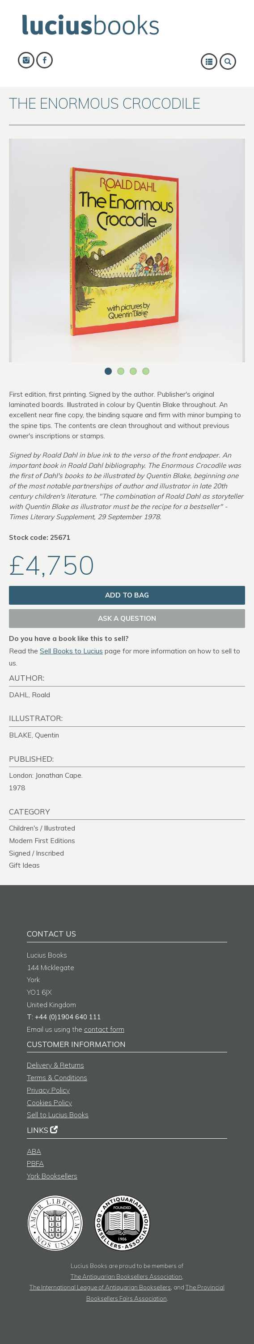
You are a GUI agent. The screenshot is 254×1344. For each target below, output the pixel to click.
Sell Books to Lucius (71, 651)
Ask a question (127, 618)
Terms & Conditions (57, 1077)
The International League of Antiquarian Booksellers (100, 1287)
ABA (34, 1151)
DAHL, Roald (29, 695)
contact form (104, 1029)
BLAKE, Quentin (34, 735)
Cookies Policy (49, 1102)
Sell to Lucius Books (58, 1115)
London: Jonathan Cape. (46, 775)
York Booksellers (52, 1176)
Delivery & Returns (55, 1065)
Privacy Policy (48, 1090)
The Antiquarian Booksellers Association (126, 1276)
